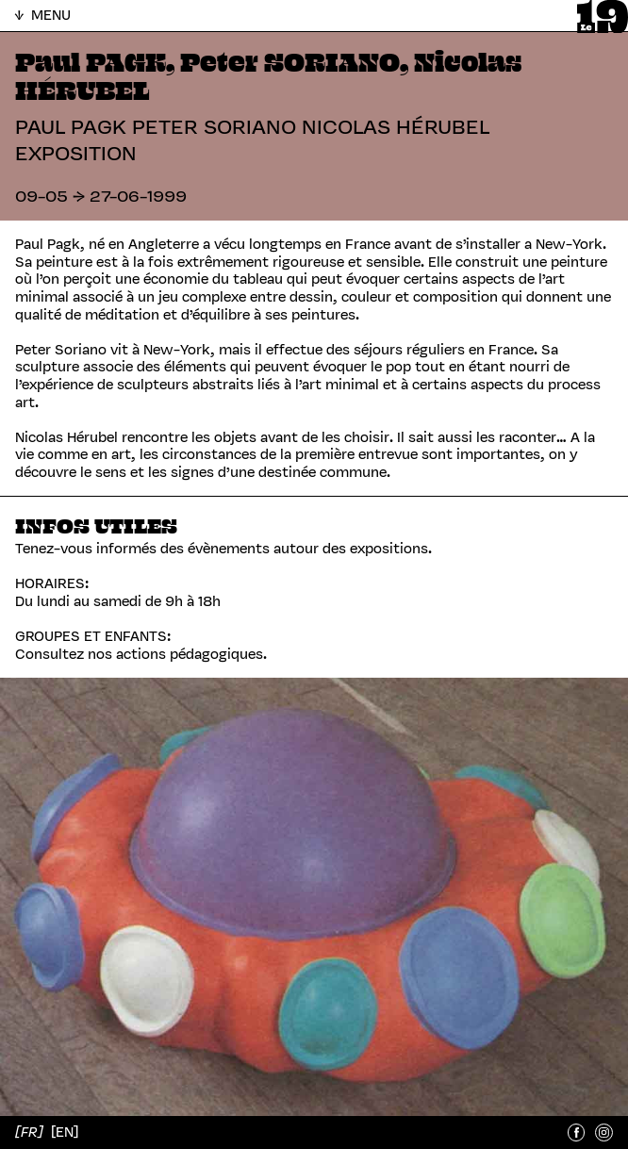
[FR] (31, 1132)
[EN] (64, 1132)
